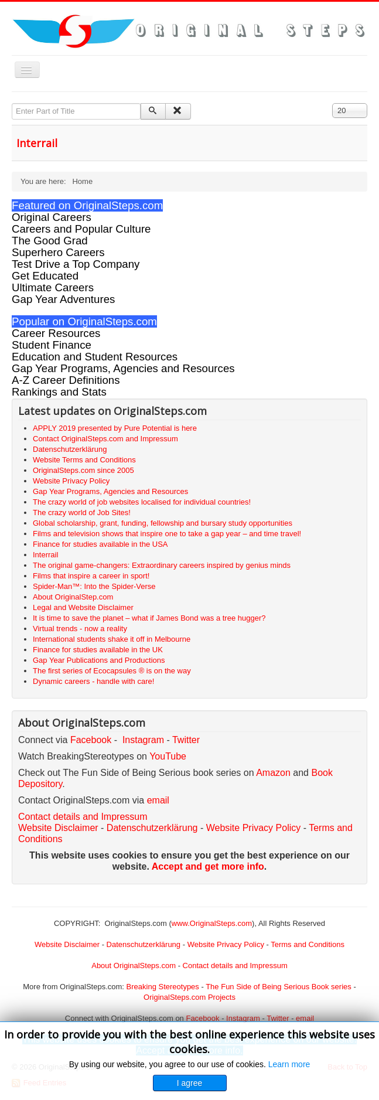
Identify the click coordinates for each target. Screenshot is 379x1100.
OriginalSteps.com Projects (189, 997)
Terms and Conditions (307, 944)
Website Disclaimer (58, 828)
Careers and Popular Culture (81, 229)
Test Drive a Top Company (75, 264)
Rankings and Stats (59, 392)
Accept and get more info (208, 866)
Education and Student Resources (94, 356)
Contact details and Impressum (235, 965)
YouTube (167, 756)
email (158, 800)
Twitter (186, 740)
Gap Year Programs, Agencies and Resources (123, 368)
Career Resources (56, 333)
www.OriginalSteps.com (212, 923)
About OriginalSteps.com (133, 965)
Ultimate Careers (53, 287)
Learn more (289, 1064)
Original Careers (51, 217)
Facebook (90, 740)
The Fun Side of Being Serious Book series (278, 986)
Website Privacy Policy (253, 828)
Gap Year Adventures (63, 299)
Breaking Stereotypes (163, 986)
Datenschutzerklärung (152, 828)
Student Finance (51, 345)
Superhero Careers (58, 252)
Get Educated (45, 276)
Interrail (36, 143)
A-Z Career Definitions (66, 380)
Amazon (274, 773)
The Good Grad (50, 240)
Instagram (143, 740)
